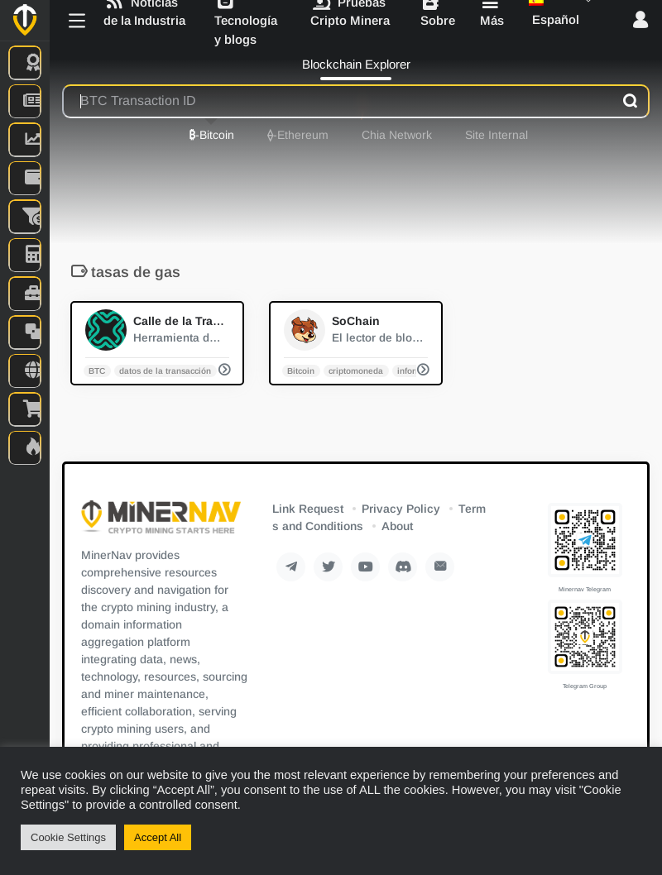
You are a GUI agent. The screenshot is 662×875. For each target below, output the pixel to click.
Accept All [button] (157, 837)
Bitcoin (300, 370)
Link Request (307, 508)
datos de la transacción (165, 370)
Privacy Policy (401, 508)
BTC (97, 370)
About (397, 526)
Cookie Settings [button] (68, 837)
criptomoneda (356, 370)
